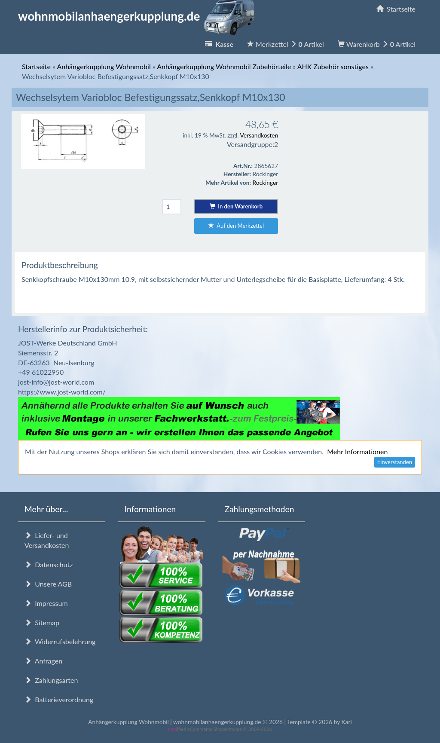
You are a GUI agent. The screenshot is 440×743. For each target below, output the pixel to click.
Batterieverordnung (58, 699)
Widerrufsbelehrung (59, 641)
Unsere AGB (48, 584)
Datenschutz (48, 564)
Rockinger (265, 182)
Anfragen (43, 661)
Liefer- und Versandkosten (46, 540)
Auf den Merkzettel (236, 225)
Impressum (46, 603)
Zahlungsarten (51, 680)
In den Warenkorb (236, 206)
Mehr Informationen (357, 451)
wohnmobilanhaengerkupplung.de (139, 16)
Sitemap (41, 622)
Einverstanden (394, 462)
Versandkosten (259, 135)
